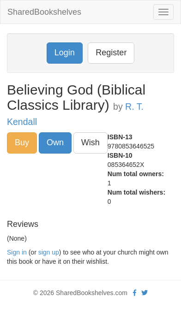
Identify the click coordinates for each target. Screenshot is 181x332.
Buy (22, 142)
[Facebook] (134, 292)
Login (64, 52)
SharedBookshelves (44, 12)
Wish (90, 142)
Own (55, 142)
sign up (48, 252)
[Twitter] (144, 292)
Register (111, 52)
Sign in (17, 252)
